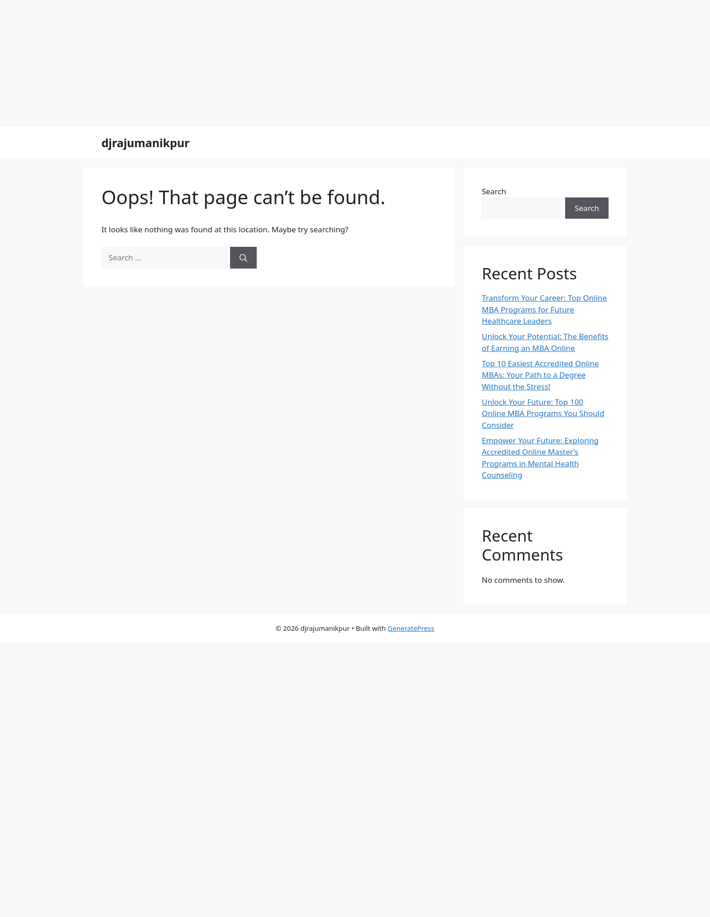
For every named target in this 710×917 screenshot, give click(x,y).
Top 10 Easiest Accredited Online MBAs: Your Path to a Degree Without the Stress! (540, 375)
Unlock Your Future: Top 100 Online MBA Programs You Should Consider (543, 413)
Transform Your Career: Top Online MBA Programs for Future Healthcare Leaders (544, 309)
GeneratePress (411, 628)
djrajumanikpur (145, 142)
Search (494, 191)
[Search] (243, 258)
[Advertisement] (271, 63)
